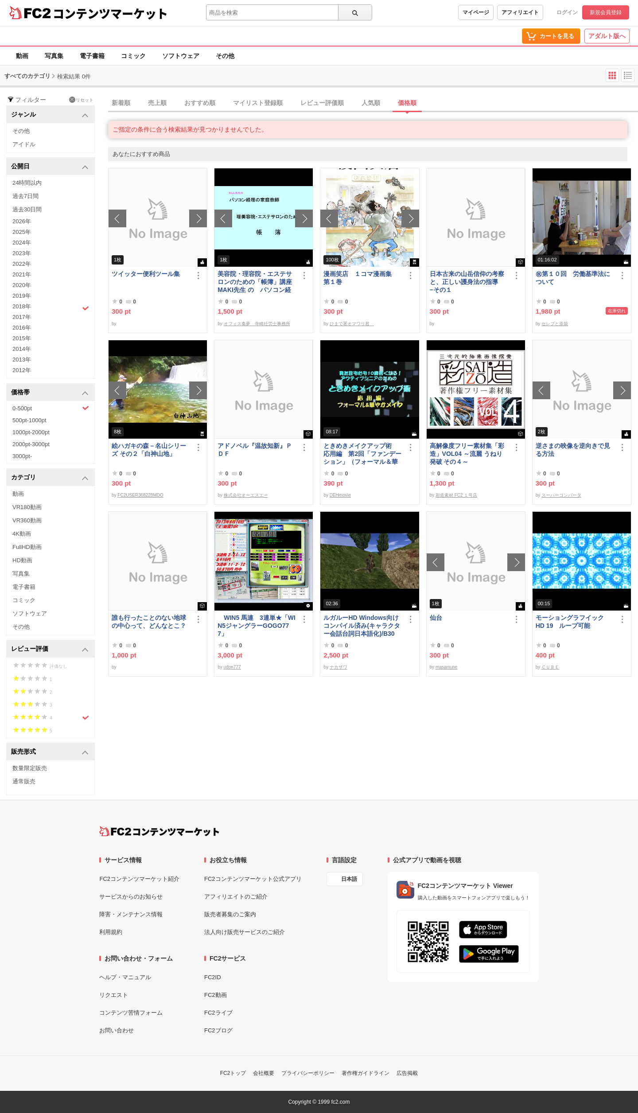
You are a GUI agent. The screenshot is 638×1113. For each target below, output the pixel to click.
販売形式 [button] (50, 752)
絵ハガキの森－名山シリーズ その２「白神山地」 (149, 449)
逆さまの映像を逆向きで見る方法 (573, 449)
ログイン (567, 12)
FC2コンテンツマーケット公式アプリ (253, 879)
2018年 (50, 307)
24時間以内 (27, 182)
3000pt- (22, 456)
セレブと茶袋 (554, 323)
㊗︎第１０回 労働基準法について (573, 277)
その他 (225, 55)
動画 (22, 55)
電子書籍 (92, 55)
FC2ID (212, 977)
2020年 (21, 285)
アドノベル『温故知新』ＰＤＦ (255, 449)
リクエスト (113, 995)
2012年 (21, 370)
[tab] (373, 103)
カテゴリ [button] (50, 478)
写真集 (54, 55)
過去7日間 (25, 196)
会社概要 (263, 1073)
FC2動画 (215, 995)
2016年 (21, 327)
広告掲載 (407, 1073)
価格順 (407, 102)
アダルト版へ (607, 35)
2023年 (21, 253)
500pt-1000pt (29, 420)
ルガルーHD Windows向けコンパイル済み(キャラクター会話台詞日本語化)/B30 (361, 625)
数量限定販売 (29, 768)
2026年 (21, 221)
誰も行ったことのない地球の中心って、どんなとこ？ (149, 621)
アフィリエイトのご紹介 (236, 896)
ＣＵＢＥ (550, 667)
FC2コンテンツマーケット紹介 (139, 879)
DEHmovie (340, 495)
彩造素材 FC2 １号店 (456, 495)
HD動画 (22, 560)
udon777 (232, 667)
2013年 (21, 359)
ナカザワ (338, 667)
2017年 (21, 317)
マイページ (476, 12)
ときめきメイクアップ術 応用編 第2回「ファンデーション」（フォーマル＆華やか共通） (362, 454)
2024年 (21, 242)
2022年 (21, 264)
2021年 (21, 274)
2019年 (21, 295)
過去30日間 (27, 209)
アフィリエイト (520, 12)
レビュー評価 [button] (50, 649)
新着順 (121, 102)
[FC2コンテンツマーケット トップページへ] (159, 831)
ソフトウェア (180, 55)
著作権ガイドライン (365, 1073)
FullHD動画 (27, 547)
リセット (81, 100)
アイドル (23, 144)
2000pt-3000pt (31, 444)
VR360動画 (27, 520)
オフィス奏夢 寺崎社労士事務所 (257, 323)
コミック (133, 55)
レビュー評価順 (322, 102)
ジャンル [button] (50, 115)
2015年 (21, 338)
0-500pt (50, 408)
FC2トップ (233, 1073)
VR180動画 (27, 507)
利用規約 (110, 932)
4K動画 (21, 533)
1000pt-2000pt (31, 432)
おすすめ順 (199, 102)
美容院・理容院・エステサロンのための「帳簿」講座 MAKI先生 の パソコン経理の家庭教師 (257, 282)
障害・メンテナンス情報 (131, 914)
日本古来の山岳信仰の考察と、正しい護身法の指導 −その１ (467, 281)
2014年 (21, 349)
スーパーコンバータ (561, 495)
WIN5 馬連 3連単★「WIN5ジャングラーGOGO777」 (257, 625)
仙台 (436, 617)
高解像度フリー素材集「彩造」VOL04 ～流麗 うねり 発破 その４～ (467, 453)
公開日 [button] (50, 167)
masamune (446, 667)
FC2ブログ (218, 1030)
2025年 (21, 232)
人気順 (371, 102)
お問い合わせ (116, 1030)
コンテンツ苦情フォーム (131, 1012)
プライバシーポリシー (308, 1073)
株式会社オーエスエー (246, 495)
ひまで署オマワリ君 (352, 323)
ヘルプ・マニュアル (125, 977)
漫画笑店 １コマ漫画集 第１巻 (360, 277)
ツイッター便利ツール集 (146, 273)
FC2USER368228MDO (140, 495)
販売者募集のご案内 (230, 914)
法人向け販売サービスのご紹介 (244, 932)
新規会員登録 (606, 12)
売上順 (157, 102)
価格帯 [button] (50, 393)
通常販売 (23, 781)
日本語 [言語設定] (349, 879)
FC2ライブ (218, 1012)
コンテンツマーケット (110, 13)
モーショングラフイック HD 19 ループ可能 (574, 621)
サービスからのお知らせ (131, 896)
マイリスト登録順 (258, 102)
